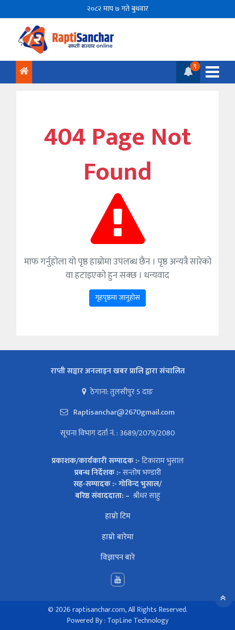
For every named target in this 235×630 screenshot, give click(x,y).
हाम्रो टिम (117, 516)
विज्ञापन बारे (118, 557)
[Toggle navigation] (209, 72)
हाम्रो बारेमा (118, 537)
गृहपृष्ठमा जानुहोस (117, 298)
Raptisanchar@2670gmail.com (123, 412)
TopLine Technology (137, 621)
